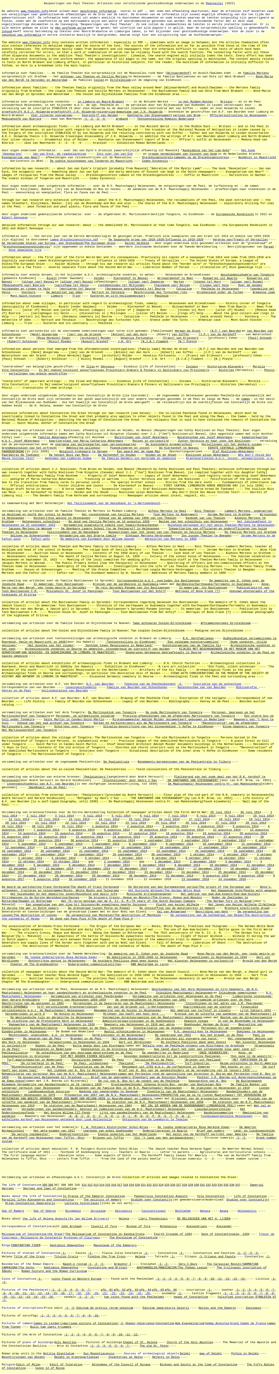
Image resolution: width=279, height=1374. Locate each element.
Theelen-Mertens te (241, 525)
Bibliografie (247, 687)
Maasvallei (214, 3)
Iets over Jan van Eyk (115, 154)
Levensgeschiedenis (81, 687)
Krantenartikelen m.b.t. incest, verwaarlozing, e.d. (230, 458)
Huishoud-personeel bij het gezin (196, 525)
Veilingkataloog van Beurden (64, 690)
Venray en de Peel (16, 690)
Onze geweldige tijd (25, 250)
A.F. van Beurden (100, 684)
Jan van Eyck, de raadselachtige (59, 154)
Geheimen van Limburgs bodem (68, 458)
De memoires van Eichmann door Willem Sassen (97, 539)
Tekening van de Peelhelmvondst (150, 684)
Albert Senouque (15, 217)
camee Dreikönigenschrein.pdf (74, 239)
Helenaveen (266, 525)
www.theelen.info (36, 42)
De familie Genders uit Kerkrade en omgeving (139, 458)
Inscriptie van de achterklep (217, 684)
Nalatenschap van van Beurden (202, 687)
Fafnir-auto (40, 539)
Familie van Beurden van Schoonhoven (137, 687)
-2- (180, 684)
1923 (51, 525)
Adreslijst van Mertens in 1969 (171, 539)
